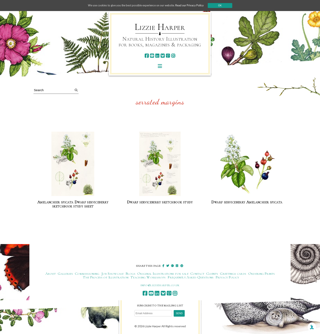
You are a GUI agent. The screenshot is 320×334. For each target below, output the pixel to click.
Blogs (130, 273)
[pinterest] (168, 55)
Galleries (65, 273)
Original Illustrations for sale (162, 273)
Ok (223, 5)
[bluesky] (162, 55)
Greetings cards (233, 273)
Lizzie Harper (160, 27)
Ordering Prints (261, 273)
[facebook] (147, 55)
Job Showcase (112, 273)
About (50, 273)
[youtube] (152, 55)
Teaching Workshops (148, 277)
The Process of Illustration (105, 277)
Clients (212, 273)
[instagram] (173, 55)
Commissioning (87, 273)
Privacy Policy (227, 277)
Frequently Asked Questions (190, 277)
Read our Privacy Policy (192, 5)
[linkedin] (157, 55)
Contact (197, 273)
